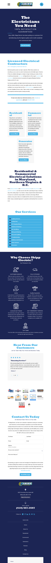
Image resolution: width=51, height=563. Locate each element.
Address (10, 445)
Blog (25, 550)
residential (38, 76)
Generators (25, 541)
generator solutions (12, 190)
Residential (25, 533)
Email (27, 441)
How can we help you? (13, 454)
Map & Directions (25, 497)
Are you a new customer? (13, 450)
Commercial (25, 537)
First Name (10, 436)
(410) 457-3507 (25, 508)
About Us (25, 529)
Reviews (26, 545)
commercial (10, 78)
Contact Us (25, 554)
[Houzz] (29, 514)
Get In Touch (25, 45)
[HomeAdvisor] (32, 514)
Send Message (25, 474)
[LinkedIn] (27, 514)
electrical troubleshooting (25, 188)
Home (25, 525)
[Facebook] (25, 514)
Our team (21, 76)
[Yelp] (34, 514)
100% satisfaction (29, 87)
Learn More (14, 133)
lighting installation (14, 188)
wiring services (36, 188)
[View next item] (17, 375)
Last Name (28, 436)
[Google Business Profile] (23, 514)
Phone (9, 441)
